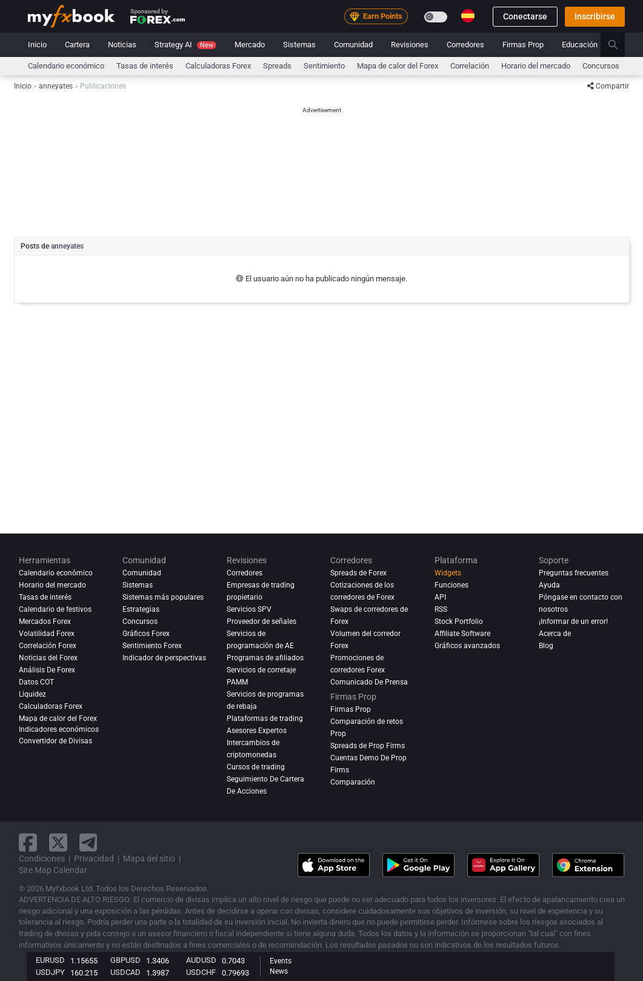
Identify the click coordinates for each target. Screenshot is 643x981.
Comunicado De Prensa (369, 682)
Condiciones (42, 858)
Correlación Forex (47, 645)
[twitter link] (58, 842)
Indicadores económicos (59, 729)
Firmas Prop (523, 44)
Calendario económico (66, 65)
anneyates (67, 246)
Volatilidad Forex (47, 633)
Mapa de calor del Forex (397, 65)
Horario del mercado (535, 65)
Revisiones (409, 44)
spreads (277, 65)
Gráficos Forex (146, 633)
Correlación (469, 65)
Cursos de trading (256, 767)
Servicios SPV (249, 609)
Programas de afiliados (265, 658)
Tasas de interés (144, 65)
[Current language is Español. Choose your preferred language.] (468, 15)
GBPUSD (125, 960)
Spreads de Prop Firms (367, 746)
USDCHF (201, 972)
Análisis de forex (47, 670)
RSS (441, 609)
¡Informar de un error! (573, 621)
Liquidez (32, 694)
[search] (620, 45)
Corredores (465, 44)
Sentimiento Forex (152, 645)
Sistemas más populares (163, 597)
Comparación (352, 782)
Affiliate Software (462, 633)
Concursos (600, 65)
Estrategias (140, 609)
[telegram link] (88, 842)
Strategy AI (185, 44)
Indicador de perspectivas (164, 658)
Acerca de (555, 633)
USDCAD (125, 972)
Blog (546, 645)
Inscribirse (595, 16)
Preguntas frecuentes (573, 573)
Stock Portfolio (459, 621)
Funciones (451, 585)
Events (281, 961)
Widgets (448, 573)
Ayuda (549, 585)
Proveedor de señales (261, 621)
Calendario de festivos (55, 609)
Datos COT (36, 682)
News (279, 971)
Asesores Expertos (257, 730)
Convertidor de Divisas (55, 741)
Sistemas (299, 44)
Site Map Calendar (53, 870)
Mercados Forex (45, 621)
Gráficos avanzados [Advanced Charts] (467, 645)
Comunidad (353, 44)
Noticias (122, 44)
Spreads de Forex (358, 573)
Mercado (250, 44)
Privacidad (94, 858)
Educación (580, 44)
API (440, 597)
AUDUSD (201, 960)
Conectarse (525, 16)
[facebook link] (28, 842)
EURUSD (50, 960)
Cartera (77, 44)
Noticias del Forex (48, 658)
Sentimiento (324, 65)
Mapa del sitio (149, 858)
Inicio (37, 44)
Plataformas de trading (265, 718)
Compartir (608, 86)
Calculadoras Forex (218, 65)
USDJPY (50, 972)
